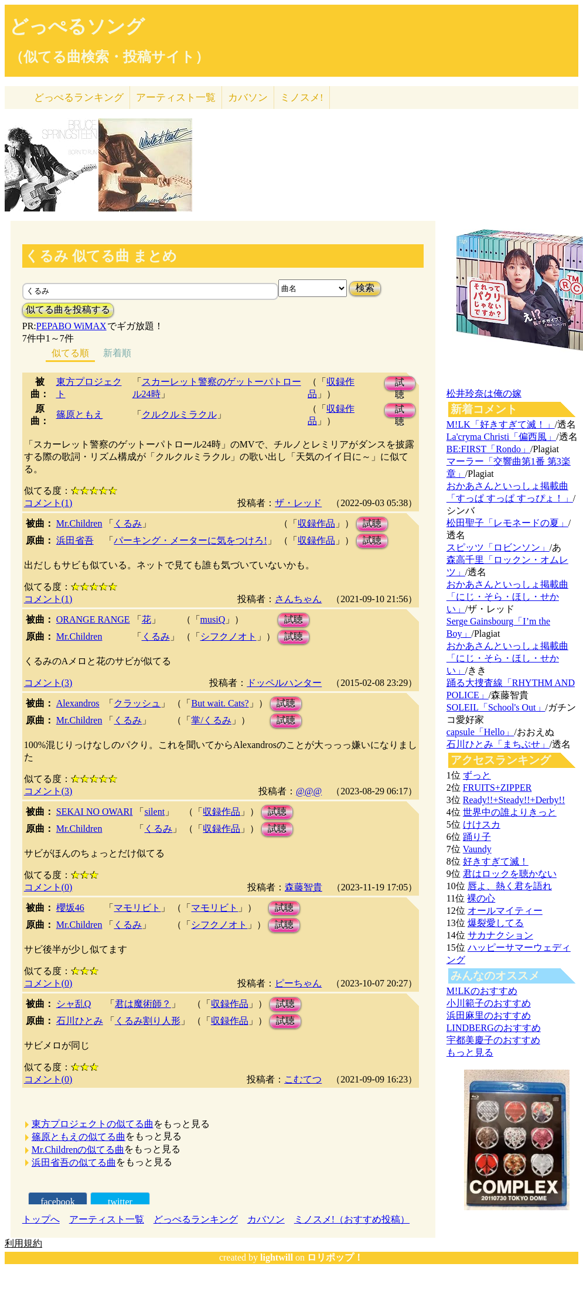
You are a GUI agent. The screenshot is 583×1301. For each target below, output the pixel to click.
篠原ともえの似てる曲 (78, 1137)
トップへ (41, 1219)
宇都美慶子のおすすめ (493, 1040)
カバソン (248, 97)
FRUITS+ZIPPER (497, 788)
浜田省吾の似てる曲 (74, 1162)
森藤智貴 (303, 887)
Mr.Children (79, 523)
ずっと (477, 775)
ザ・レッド (298, 503)
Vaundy (477, 849)
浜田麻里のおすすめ (488, 1015)
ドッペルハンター (284, 683)
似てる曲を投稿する (68, 310)
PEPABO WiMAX (71, 326)
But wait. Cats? (219, 703)
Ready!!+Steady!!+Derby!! (514, 800)
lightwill (276, 1257)
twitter (120, 1202)
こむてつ (303, 1079)
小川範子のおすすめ (488, 1003)
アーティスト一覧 (106, 1219)
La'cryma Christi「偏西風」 (501, 437)
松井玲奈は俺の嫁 (483, 393)
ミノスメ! (301, 97)
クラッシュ (137, 703)
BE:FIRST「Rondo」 (488, 449)
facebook (57, 1202)
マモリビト (137, 908)
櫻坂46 (70, 908)
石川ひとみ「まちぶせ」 (498, 744)
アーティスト (176, 97)
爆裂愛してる (496, 923)
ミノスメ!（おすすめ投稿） (352, 1219)
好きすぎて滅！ (496, 861)
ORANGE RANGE (93, 619)
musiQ (213, 619)
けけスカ (481, 824)
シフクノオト (228, 636)
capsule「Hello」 (480, 732)
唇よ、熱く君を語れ (510, 886)
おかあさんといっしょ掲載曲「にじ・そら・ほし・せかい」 (507, 596)
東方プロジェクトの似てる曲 (93, 1124)
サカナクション (500, 935)
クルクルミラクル (179, 414)
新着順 (117, 353)
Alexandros (78, 703)
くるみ (128, 523)
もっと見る (469, 1052)
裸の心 (481, 898)
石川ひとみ (79, 1021)
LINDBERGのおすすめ (493, 1028)
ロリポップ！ (335, 1257)
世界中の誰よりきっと (510, 812)
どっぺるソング (77, 26)
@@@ (309, 791)
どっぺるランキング (196, 1219)
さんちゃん (298, 599)
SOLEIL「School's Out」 (496, 707)
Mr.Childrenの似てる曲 (78, 1150)
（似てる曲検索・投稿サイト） (109, 56)
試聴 (399, 384)
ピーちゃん (298, 983)
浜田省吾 (75, 540)
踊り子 (477, 837)
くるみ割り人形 (147, 1021)
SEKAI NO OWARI (94, 812)
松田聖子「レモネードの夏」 (507, 523)
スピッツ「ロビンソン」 (498, 547)
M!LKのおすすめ (481, 991)
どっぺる (79, 97)
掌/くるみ (211, 720)
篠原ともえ (79, 414)
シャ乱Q (73, 1004)
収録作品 (316, 523)
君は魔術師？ (143, 1004)
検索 (365, 288)
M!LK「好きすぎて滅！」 (500, 424)
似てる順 (70, 353)
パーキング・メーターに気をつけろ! (190, 540)
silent (154, 812)
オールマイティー (505, 911)
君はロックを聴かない (510, 874)
